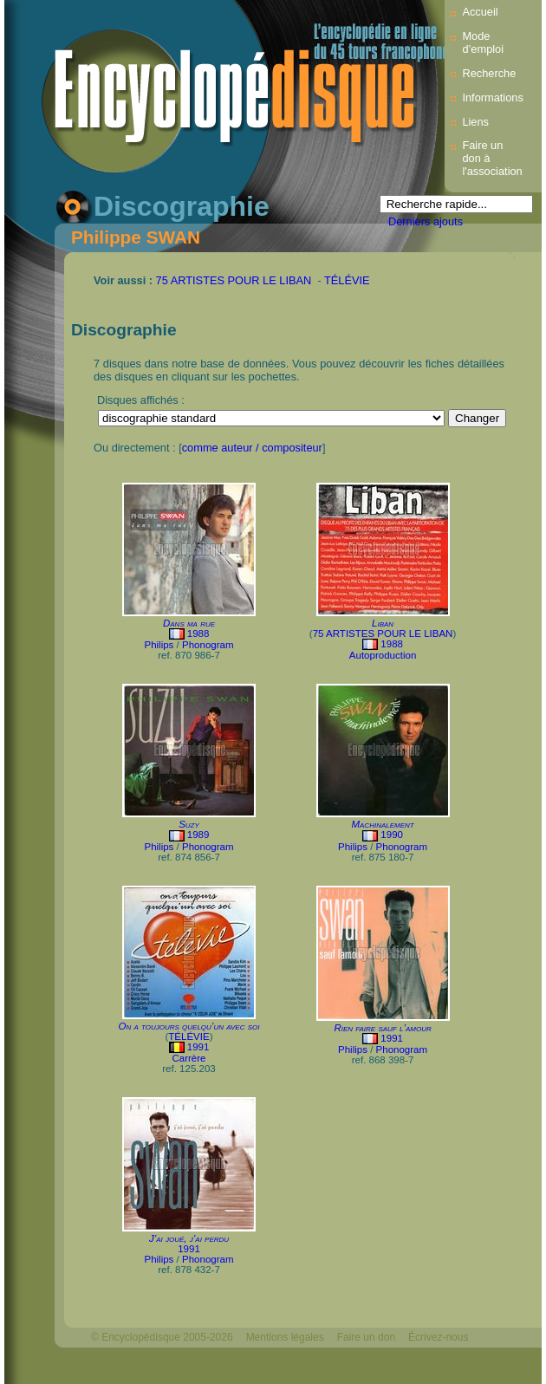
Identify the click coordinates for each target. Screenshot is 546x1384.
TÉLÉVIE (347, 280)
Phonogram (208, 645)
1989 (198, 834)
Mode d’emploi (483, 42)
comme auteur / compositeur (252, 447)
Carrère (188, 1058)
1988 (198, 633)
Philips (158, 645)
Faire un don (366, 1337)
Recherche (489, 73)
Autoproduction (382, 655)
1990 (391, 834)
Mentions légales (285, 1337)
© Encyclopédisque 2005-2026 (162, 1337)
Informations (492, 97)
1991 (198, 1047)
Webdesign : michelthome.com (162, 1367)
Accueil (479, 11)
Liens (475, 121)
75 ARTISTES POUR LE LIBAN (234, 280)
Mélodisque (272, 1367)
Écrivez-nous (438, 1337)
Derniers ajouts (425, 221)
